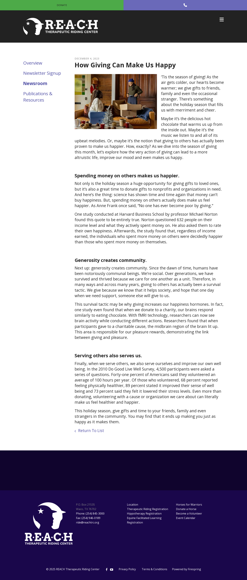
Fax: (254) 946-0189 (88, 518)
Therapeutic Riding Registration (147, 509)
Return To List (90, 430)
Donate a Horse (186, 509)
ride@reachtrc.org (87, 522)
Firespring (194, 569)
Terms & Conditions (154, 569)
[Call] (185, 5)
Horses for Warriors (189, 504)
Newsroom (35, 83)
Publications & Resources (37, 96)
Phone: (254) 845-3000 (90, 513)
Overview (32, 63)
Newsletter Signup (42, 73)
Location (132, 504)
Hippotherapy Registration (144, 513)
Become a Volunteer (189, 513)
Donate (62, 5)
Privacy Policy (127, 569)
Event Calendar (185, 518)
